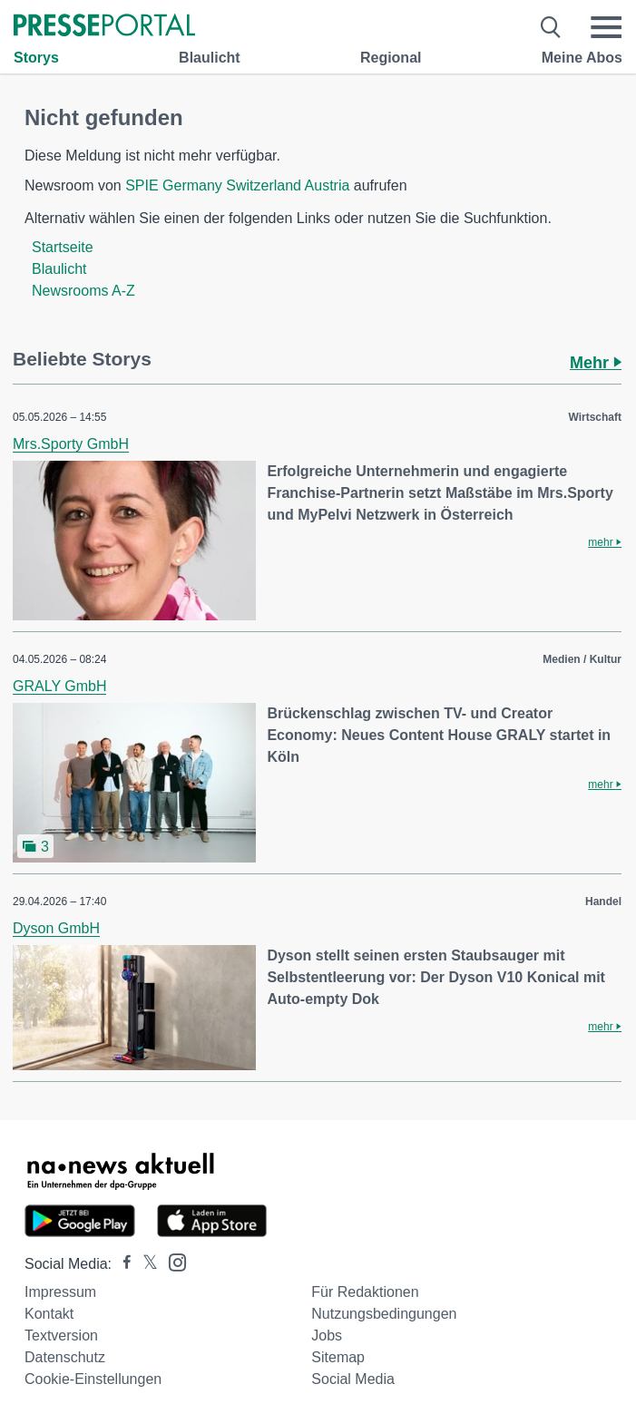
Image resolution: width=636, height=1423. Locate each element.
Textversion (61, 1335)
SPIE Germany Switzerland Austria (237, 185)
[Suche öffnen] (551, 27)
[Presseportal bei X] (145, 1264)
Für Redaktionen (364, 1292)
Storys (36, 57)
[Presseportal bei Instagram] (172, 1261)
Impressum (60, 1292)
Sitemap (338, 1357)
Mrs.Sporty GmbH (71, 444)
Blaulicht (209, 57)
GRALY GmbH (59, 686)
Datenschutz (64, 1357)
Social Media (353, 1379)
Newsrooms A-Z (83, 290)
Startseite (62, 247)
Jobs (326, 1335)
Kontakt (48, 1313)
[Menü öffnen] (606, 27)
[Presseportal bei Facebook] (122, 1264)
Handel (603, 901)
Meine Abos (582, 57)
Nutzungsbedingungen (383, 1313)
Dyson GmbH (56, 928)
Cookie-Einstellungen (92, 1379)
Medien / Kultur (582, 659)
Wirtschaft (594, 417)
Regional (391, 57)
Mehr (595, 363)
